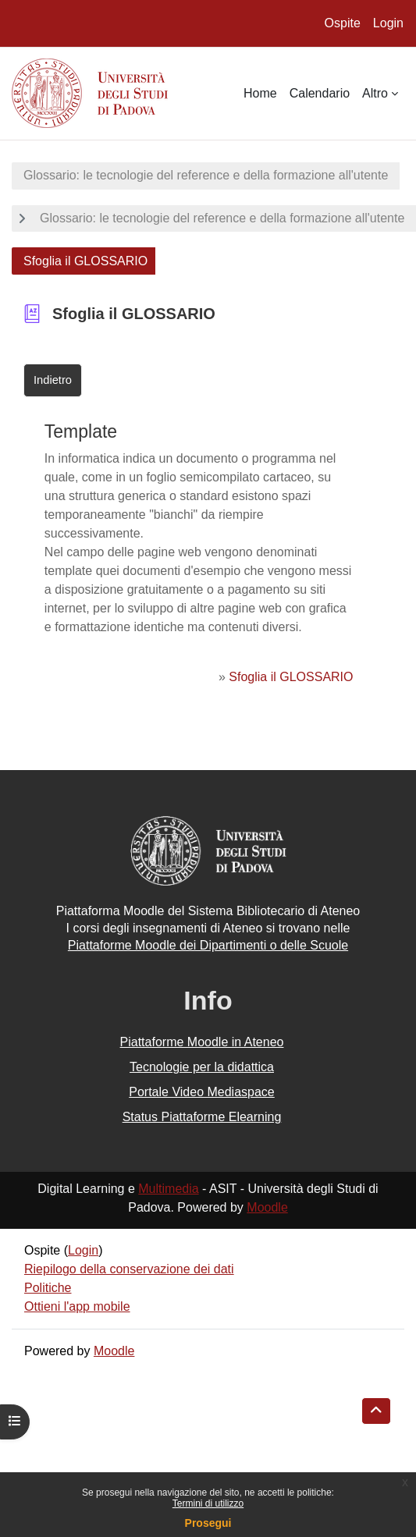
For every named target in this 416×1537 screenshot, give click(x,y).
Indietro (53, 380)
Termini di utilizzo (208, 1503)
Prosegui (208, 1523)
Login (388, 23)
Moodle (267, 1207)
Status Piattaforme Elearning (202, 1116)
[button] (376, 1411)
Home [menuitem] (260, 93)
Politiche (47, 1287)
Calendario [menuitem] (320, 93)
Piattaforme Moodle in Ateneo (202, 1042)
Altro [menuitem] (375, 93)
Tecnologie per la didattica (202, 1067)
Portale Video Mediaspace (202, 1092)
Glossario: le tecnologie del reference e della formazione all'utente (205, 175)
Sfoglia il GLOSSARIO (291, 676)
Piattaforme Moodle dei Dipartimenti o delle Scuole (208, 945)
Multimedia (168, 1188)
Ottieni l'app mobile (77, 1306)
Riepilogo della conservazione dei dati (129, 1269)
